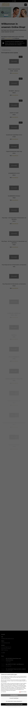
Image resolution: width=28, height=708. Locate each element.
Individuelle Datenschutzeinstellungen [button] (14, 704)
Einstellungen (3, 690)
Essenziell (3, 691)
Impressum (19, 706)
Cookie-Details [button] (9, 706)
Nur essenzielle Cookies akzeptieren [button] (14, 701)
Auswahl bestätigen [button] (14, 698)
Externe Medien (22, 691)
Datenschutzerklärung (5, 689)
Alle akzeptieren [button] (14, 695)
